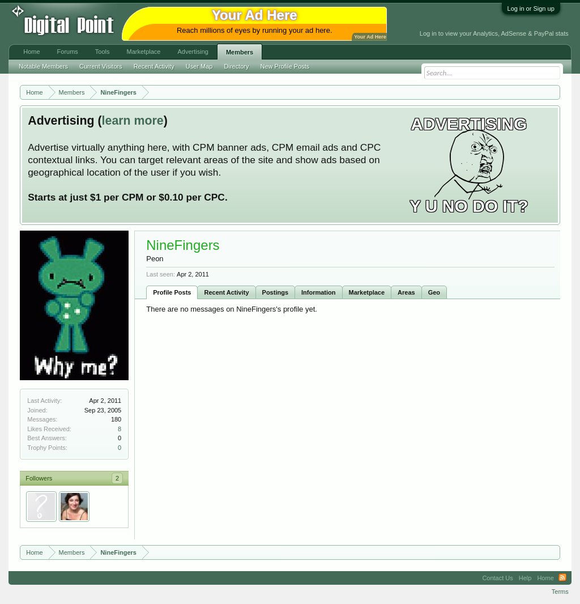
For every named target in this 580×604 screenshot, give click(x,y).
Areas (406, 292)
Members (239, 52)
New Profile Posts (285, 66)
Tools (102, 51)
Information (318, 292)
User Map (199, 66)
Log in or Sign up (531, 8)
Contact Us (497, 578)
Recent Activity (226, 292)
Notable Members (43, 66)
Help (525, 578)
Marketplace (367, 292)
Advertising (192, 51)
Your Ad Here (370, 37)
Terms (560, 591)
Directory (236, 66)
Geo (434, 292)
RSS (562, 577)
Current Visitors (100, 66)
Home (31, 51)
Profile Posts (172, 292)
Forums (67, 51)
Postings (275, 292)
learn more (133, 120)
